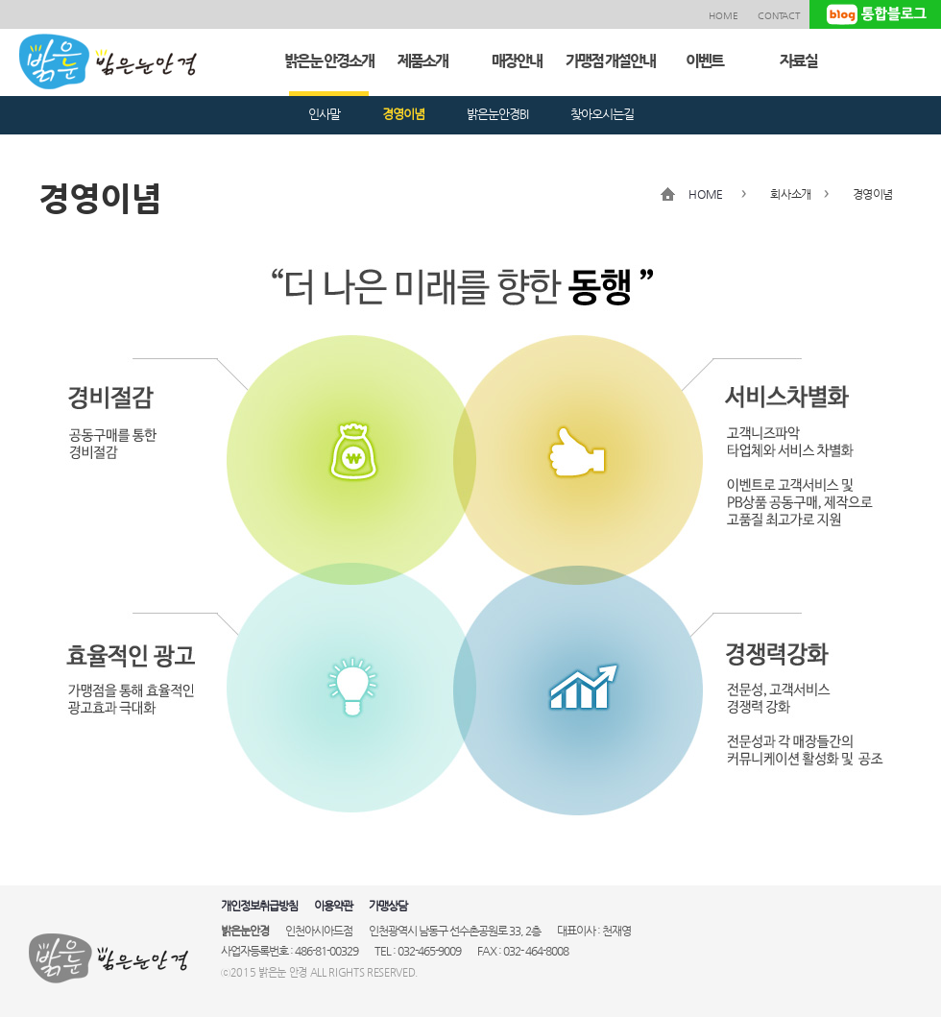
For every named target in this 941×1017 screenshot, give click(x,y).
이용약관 (333, 905)
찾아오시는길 (602, 114)
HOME (723, 16)
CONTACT (779, 16)
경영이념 (403, 114)
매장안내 (517, 61)
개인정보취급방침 (259, 905)
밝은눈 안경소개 (329, 61)
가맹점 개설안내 (610, 61)
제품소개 (422, 61)
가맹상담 (388, 905)
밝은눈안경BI (497, 114)
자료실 (798, 61)
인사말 (324, 114)
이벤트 (704, 61)
